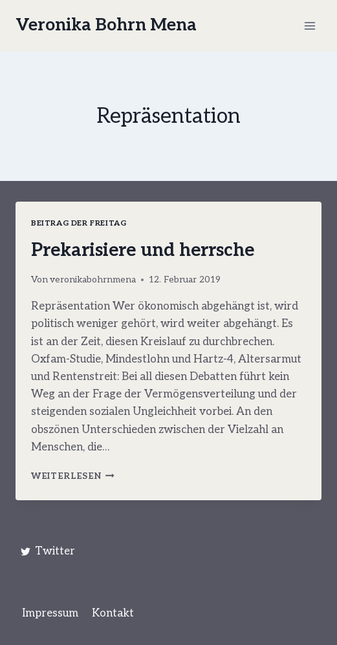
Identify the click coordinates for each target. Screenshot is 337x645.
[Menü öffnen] (309, 26)
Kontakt (113, 613)
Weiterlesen (72, 476)
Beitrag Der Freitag (78, 223)
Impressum (50, 613)
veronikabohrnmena (93, 280)
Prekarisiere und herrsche (142, 250)
